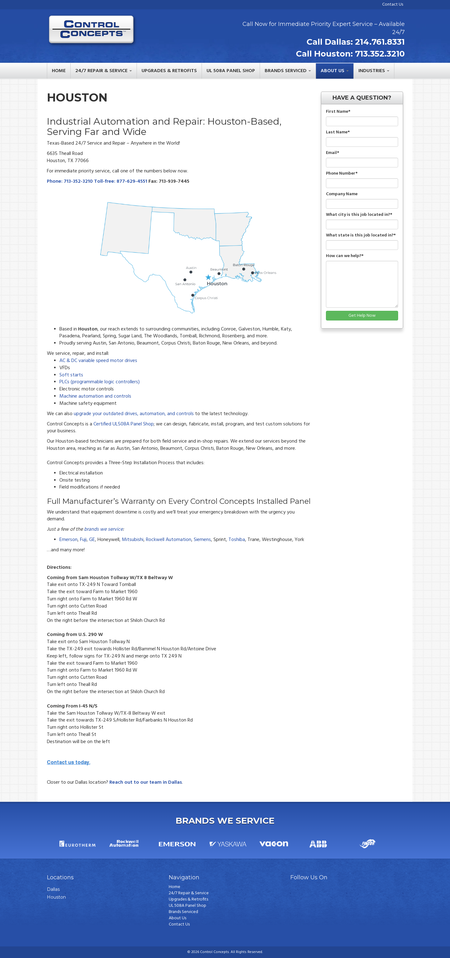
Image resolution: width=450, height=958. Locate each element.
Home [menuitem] (59, 71)
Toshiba (236, 540)
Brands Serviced (183, 912)
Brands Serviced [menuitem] (286, 71)
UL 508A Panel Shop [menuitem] (231, 71)
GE (92, 540)
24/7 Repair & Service (189, 893)
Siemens (202, 540)
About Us (177, 918)
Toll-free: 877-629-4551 (121, 181)
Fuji (83, 540)
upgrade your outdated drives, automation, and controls (134, 414)
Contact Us (392, 4)
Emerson (68, 540)
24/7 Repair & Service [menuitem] (101, 71)
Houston (56, 897)
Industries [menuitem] (371, 71)
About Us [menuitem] (332, 71)
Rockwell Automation (168, 540)
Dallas (53, 889)
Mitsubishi (132, 540)
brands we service (103, 529)
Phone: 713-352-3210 (70, 181)
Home (174, 887)
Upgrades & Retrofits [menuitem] (169, 71)
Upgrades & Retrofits (188, 899)
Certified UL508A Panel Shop (123, 424)
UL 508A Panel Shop (187, 906)
